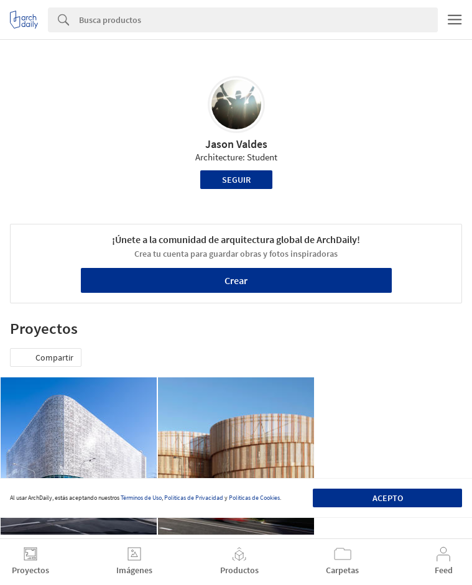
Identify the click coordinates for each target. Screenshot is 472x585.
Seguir (236, 179)
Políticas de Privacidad (193, 498)
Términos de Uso (141, 498)
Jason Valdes (236, 144)
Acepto (388, 498)
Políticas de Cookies (254, 498)
